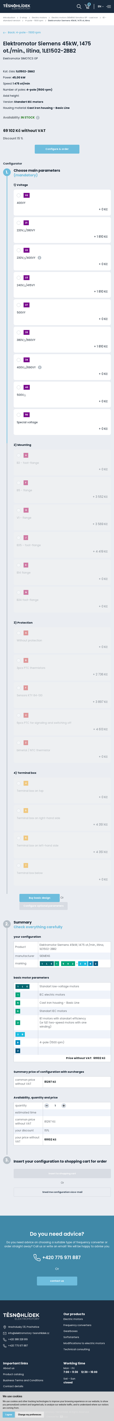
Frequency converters (77, 1325)
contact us (57, 1281)
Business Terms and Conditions (23, 1380)
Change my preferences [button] (29, 1414)
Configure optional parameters (43, 906)
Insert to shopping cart (62, 1173)
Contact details (13, 1386)
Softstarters (71, 1337)
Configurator (12, 163)
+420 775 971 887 (15, 1345)
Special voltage (27, 422)
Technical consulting (76, 1349)
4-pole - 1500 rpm (34, 20)
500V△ (21, 395)
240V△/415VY (26, 285)
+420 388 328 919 (15, 1339)
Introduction (9, 17)
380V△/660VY (26, 340)
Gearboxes (70, 1331)
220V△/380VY (26, 230)
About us (8, 1368)
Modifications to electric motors (84, 1343)
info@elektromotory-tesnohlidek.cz (26, 1333)
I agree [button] (8, 1414)
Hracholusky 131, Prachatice (21, 1327)
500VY (21, 312)
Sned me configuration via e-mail (62, 1192)
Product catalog (13, 1374)
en (99, 6)
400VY (21, 203)
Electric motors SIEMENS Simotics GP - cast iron (75, 17)
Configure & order (57, 149)
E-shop (23, 17)
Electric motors (39, 17)
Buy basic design (39, 898)
